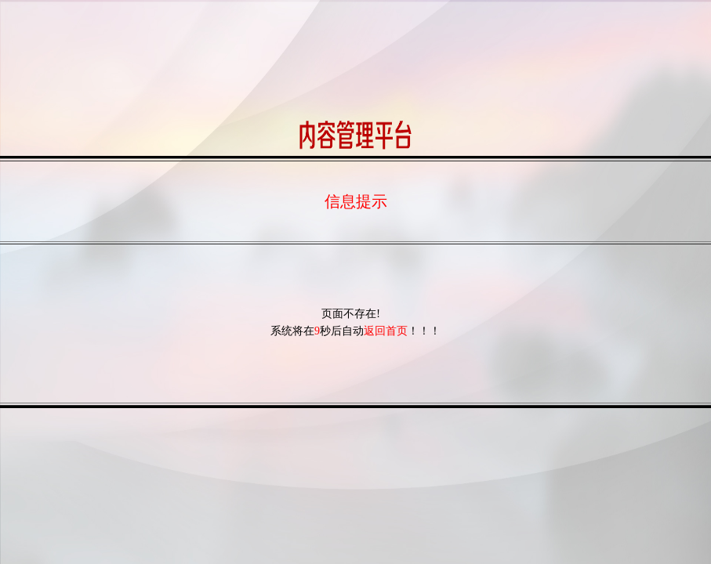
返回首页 (386, 331)
